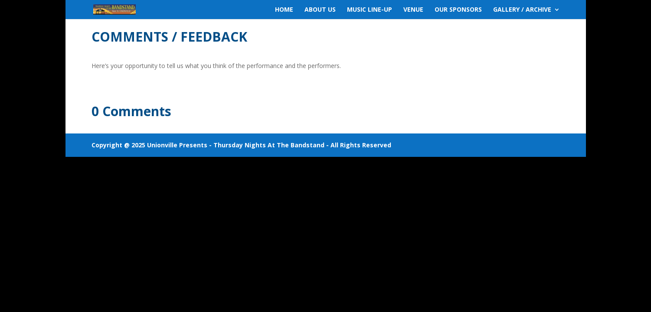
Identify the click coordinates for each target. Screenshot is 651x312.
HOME (284, 9)
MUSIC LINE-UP (369, 9)
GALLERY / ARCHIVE (522, 9)
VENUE (413, 9)
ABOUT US (320, 9)
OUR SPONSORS (458, 9)
